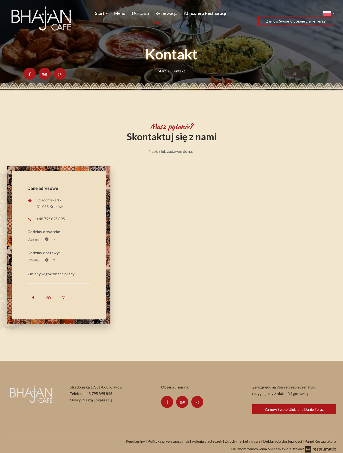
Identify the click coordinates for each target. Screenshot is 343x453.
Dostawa (140, 13)
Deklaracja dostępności (283, 441)
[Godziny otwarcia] (54, 239)
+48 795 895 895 (50, 218)
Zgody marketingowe (243, 441)
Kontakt (160, 22)
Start (101, 13)
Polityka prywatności (165, 441)
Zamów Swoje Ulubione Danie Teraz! (296, 21)
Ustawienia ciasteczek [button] (204, 441)
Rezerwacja (166, 13)
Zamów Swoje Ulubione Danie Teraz (294, 409)
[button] (328, 13)
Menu (119, 13)
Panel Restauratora (320, 441)
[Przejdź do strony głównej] (41, 18)
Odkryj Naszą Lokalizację (91, 400)
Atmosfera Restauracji (205, 13)
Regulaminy (136, 441)
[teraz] (46, 239)
